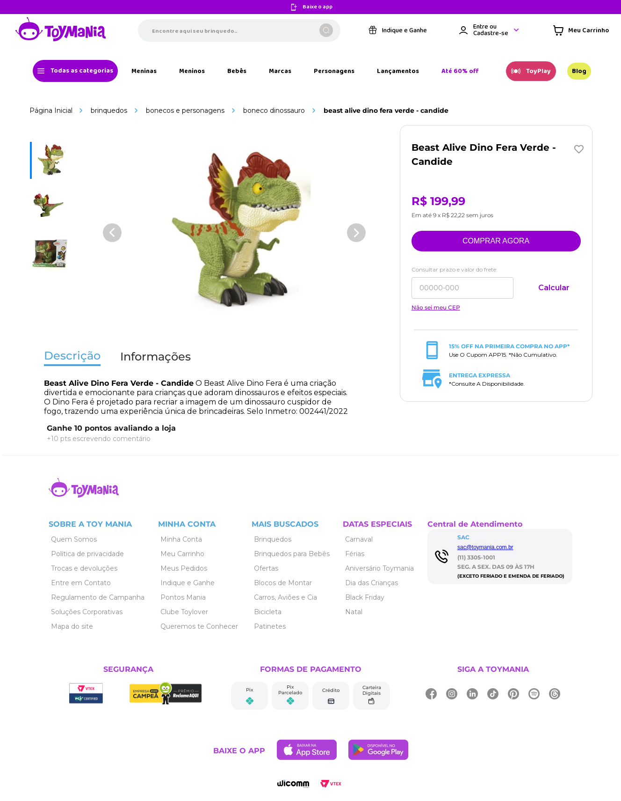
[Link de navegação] (60, 30)
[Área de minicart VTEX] (581, 30)
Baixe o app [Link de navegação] (317, 7)
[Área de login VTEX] (490, 30)
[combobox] (239, 30)
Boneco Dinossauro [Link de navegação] (274, 110)
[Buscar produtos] (326, 30)
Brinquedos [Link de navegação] (109, 110)
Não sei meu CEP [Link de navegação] (436, 307)
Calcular (554, 287)
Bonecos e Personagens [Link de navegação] (185, 110)
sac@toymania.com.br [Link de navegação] (485, 547)
